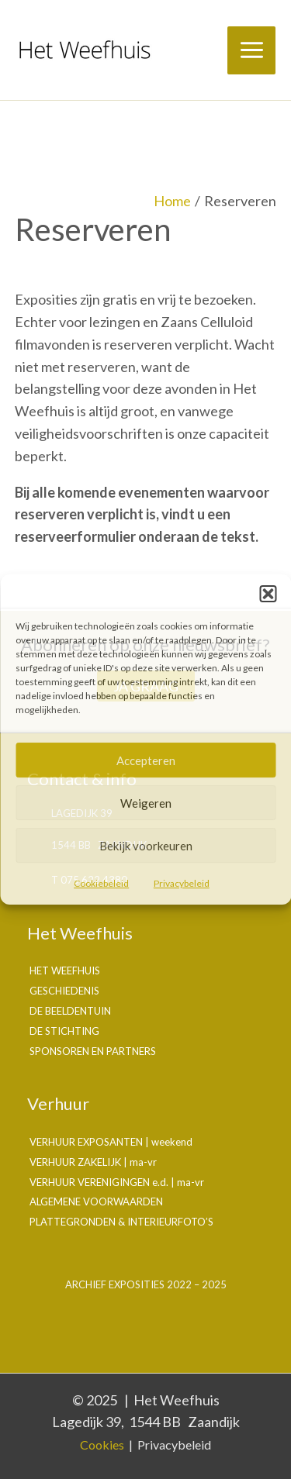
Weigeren (145, 803)
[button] (267, 594)
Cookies (102, 1444)
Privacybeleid (182, 883)
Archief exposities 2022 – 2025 (146, 1284)
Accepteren (145, 760)
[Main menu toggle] (251, 50)
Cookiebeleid (101, 883)
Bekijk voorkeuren (145, 846)
